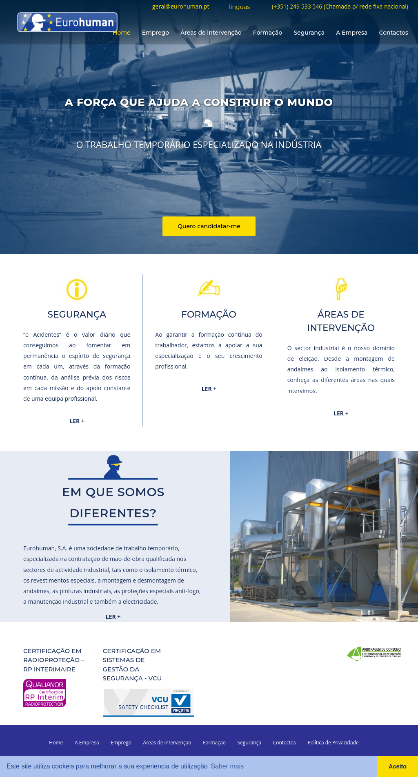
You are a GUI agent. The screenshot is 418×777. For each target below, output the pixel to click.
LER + (76, 421)
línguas (239, 7)
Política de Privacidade (332, 742)
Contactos (393, 32)
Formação (267, 32)
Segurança (309, 32)
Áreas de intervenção (211, 32)
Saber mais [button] (227, 766)
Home (122, 32)
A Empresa (351, 32)
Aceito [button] (398, 766)
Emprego (155, 32)
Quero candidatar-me (209, 226)
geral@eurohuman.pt (180, 7)
